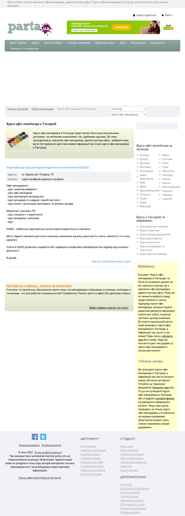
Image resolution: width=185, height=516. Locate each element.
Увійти (167, 15)
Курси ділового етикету (154, 226)
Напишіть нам (160, 387)
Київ (142, 182)
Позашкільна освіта (92, 466)
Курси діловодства (151, 238)
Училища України (91, 458)
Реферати (126, 466)
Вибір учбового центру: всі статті (108, 307)
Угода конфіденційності (48, 452)
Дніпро (144, 159)
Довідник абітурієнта (93, 470)
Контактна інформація (133, 508)
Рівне (165, 163)
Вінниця (144, 155)
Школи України (129, 470)
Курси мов (126, 446)
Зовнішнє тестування (93, 450)
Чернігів (167, 198)
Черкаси (167, 190)
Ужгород (167, 175)
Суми (165, 167)
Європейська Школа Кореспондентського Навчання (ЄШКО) (48, 167)
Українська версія (29, 445)
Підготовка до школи (132, 504)
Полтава (167, 159)
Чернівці (167, 194)
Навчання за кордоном (24, 48)
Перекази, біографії (92, 462)
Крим (143, 186)
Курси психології (150, 242)
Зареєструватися (144, 15)
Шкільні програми (91, 474)
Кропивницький (149, 190)
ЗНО (123, 42)
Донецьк (145, 163)
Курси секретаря (150, 230)
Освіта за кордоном (132, 454)
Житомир (145, 167)
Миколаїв (145, 206)
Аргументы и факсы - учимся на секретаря (39, 286)
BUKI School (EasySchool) (134, 488)
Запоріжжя (146, 171)
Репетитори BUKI (130, 492)
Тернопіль (168, 171)
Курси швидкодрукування (155, 234)
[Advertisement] (92, 78)
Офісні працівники (43, 108)
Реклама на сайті (130, 512)
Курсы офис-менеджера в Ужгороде (40, 477)
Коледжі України (90, 454)
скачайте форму (164, 398)
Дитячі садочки (129, 496)
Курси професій (129, 450)
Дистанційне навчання (133, 462)
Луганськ (145, 194)
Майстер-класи (104, 42)
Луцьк (143, 198)
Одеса (165, 155)
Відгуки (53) (99, 261)
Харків (166, 179)
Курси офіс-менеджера (153, 253)
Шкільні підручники (131, 458)
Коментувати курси (119, 261)
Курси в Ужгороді (17, 108)
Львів (143, 202)
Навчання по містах (132, 500)
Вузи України (18, 42)
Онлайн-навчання (79, 42)
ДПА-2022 (126, 484)
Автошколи (158, 42)
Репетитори (138, 42)
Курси (35, 42)
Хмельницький (171, 186)
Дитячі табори (53, 42)
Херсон (166, 183)
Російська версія (51, 445)
